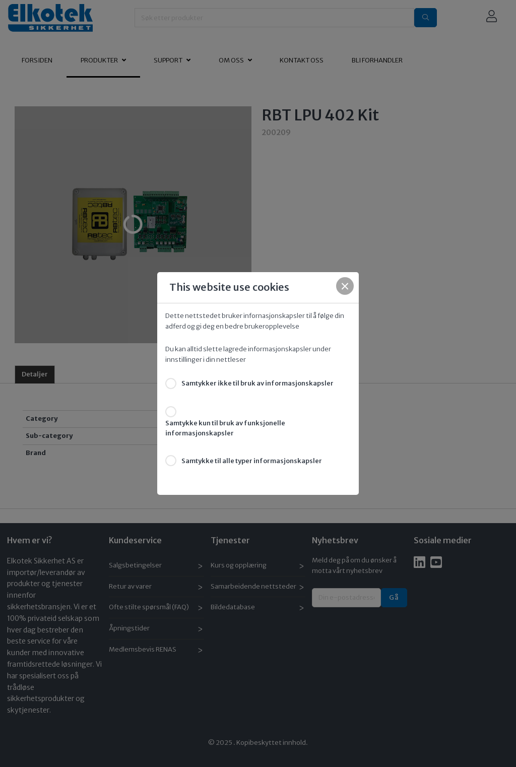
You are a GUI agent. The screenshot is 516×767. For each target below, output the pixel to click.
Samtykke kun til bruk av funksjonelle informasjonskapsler (225, 428)
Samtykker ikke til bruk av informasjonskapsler (257, 383)
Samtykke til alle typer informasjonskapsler (251, 461)
